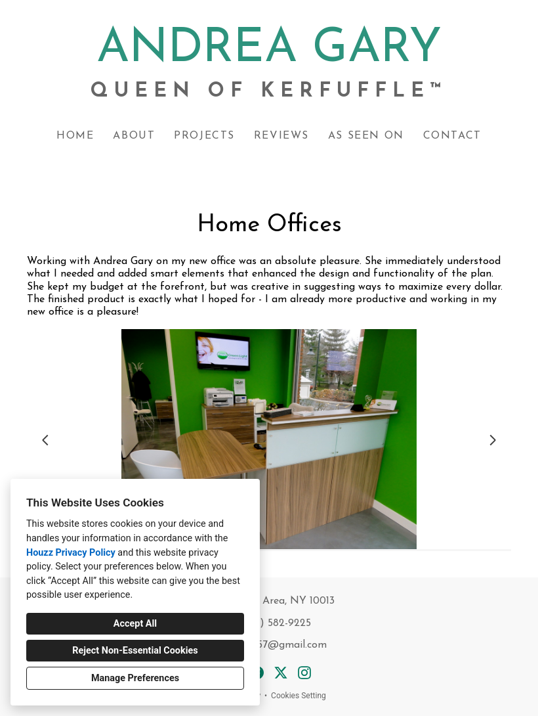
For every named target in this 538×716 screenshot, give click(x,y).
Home (75, 136)
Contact (452, 136)
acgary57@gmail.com (276, 645)
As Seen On (366, 136)
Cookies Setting (298, 695)
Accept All (135, 623)
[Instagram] (304, 672)
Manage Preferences (135, 678)
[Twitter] (281, 672)
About (134, 136)
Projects (204, 136)
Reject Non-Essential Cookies (134, 650)
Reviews (281, 136)
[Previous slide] (45, 440)
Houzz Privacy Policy (70, 552)
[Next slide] (492, 440)
